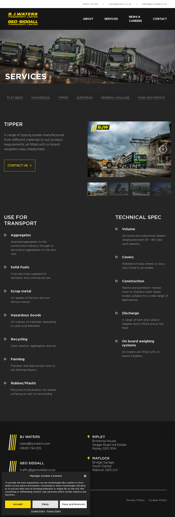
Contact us (20, 169)
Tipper (63, 97)
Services (111, 19)
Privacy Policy (54, 511)
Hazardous (40, 97)
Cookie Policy (38, 511)
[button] (85, 476)
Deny (45, 504)
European (85, 97)
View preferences (73, 504)
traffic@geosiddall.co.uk (154, 4)
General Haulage (115, 97)
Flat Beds (15, 97)
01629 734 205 (90, 4)
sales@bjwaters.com (35, 443)
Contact (160, 19)
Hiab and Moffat (151, 97)
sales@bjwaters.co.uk (120, 4)
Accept (18, 504)
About (88, 19)
